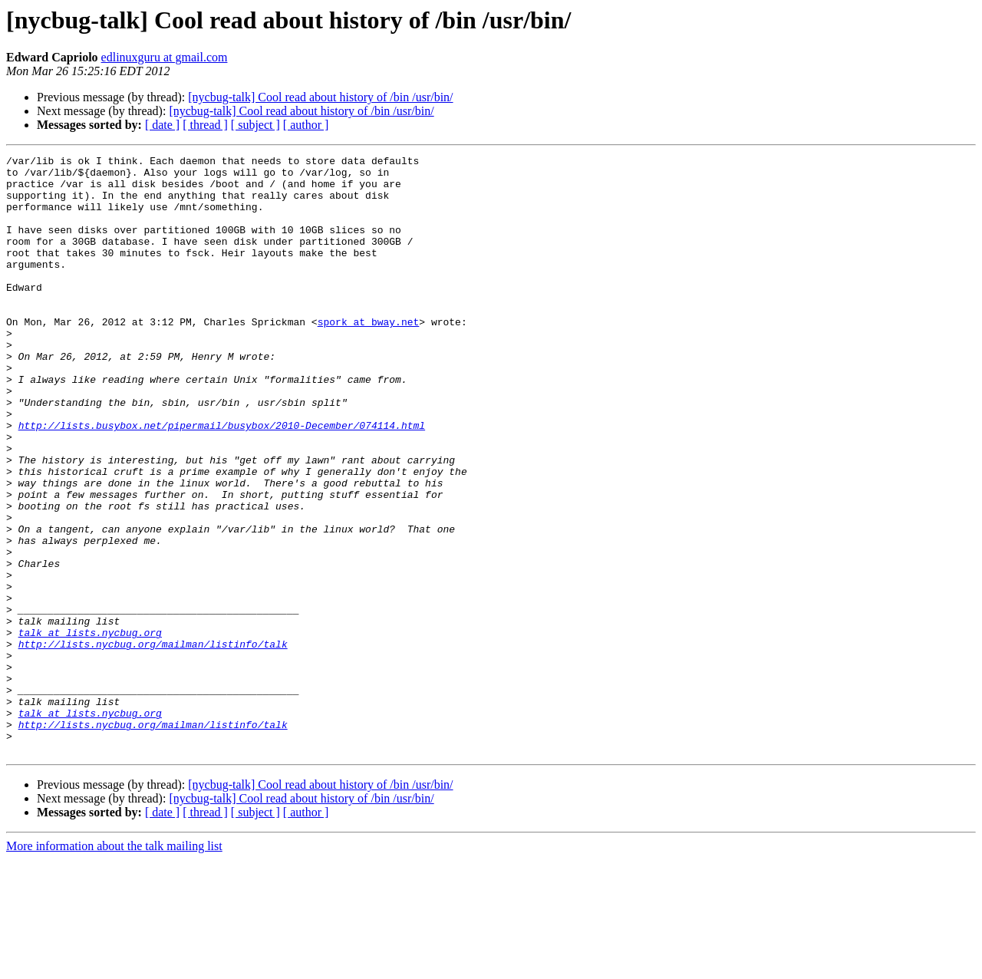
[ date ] (162, 124)
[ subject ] (255, 124)
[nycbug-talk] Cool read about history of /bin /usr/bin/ (320, 97)
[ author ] (306, 124)
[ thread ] (205, 124)
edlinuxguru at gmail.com (164, 57)
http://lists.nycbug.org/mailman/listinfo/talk (153, 743)
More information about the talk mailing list (114, 965)
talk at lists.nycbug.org (90, 729)
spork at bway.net (369, 356)
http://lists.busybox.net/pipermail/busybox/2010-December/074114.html (221, 480)
